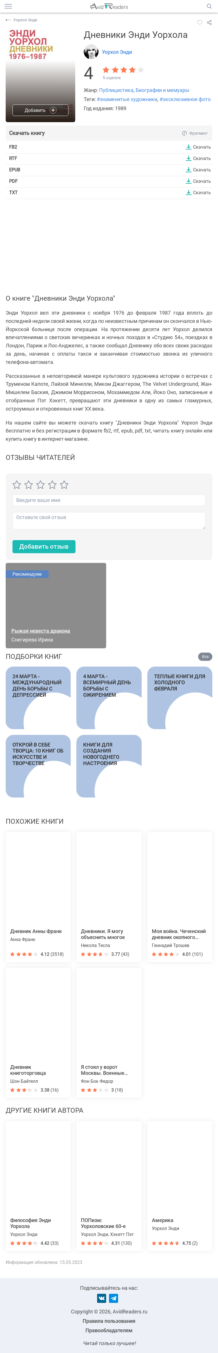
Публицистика (116, 90)
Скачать (202, 146)
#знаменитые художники (127, 99)
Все (205, 656)
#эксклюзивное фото (185, 99)
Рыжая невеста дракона (40, 631)
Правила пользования (109, 1321)
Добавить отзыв (44, 546)
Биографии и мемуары (162, 90)
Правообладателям (109, 1330)
